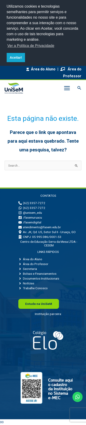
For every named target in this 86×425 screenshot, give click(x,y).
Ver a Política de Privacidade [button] (30, 46)
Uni (38, 304)
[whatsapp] (31, 208)
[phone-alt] (31, 203)
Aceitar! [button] (16, 57)
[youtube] (29, 222)
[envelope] (39, 227)
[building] (39, 237)
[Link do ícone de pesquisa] (79, 88)
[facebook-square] (30, 217)
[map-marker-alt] (47, 232)
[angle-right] (30, 259)
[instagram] (30, 212)
